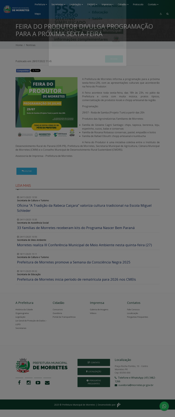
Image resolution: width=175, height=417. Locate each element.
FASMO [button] (92, 4)
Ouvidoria (57, 313)
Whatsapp (51, 71)
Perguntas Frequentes (137, 317)
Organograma (22, 313)
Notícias (30, 45)
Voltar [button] (27, 171)
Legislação (20, 317)
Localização (132, 313)
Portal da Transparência (64, 317)
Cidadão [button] (123, 4)
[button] (167, 14)
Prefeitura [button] (41, 4)
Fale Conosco (133, 309)
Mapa (38, 13)
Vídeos (93, 313)
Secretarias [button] (58, 4)
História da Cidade (24, 309)
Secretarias (21, 328)
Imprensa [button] (107, 4)
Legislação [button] (76, 4)
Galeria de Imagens (99, 309)
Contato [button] (153, 4)
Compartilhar (23, 71)
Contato (94, 362)
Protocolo (138, 4)
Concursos (58, 309)
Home (19, 45)
